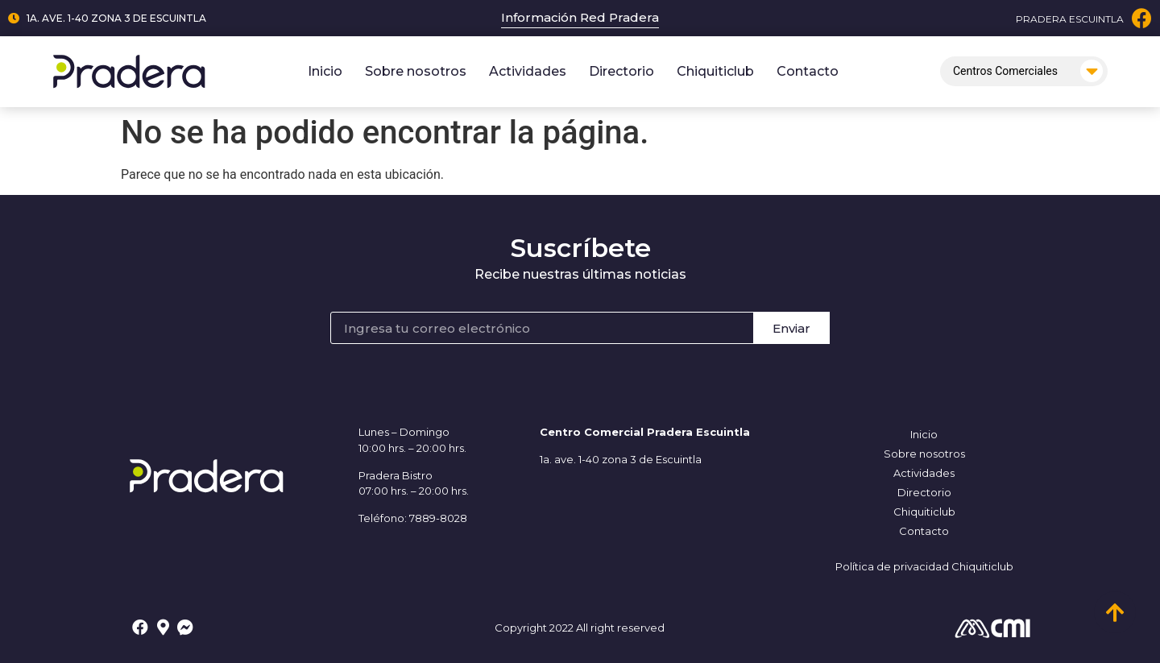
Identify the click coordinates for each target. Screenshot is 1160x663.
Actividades (527, 71)
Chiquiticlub (715, 71)
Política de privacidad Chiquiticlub (924, 566)
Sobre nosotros (415, 71)
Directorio (621, 71)
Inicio (325, 71)
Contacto (808, 71)
